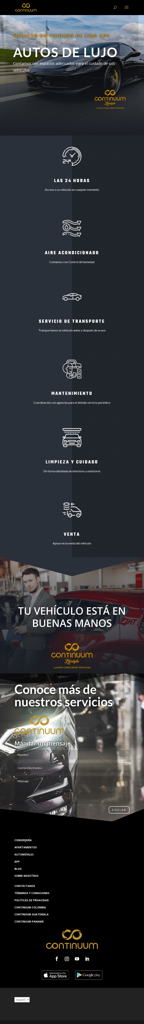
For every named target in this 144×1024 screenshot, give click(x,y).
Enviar (119, 810)
